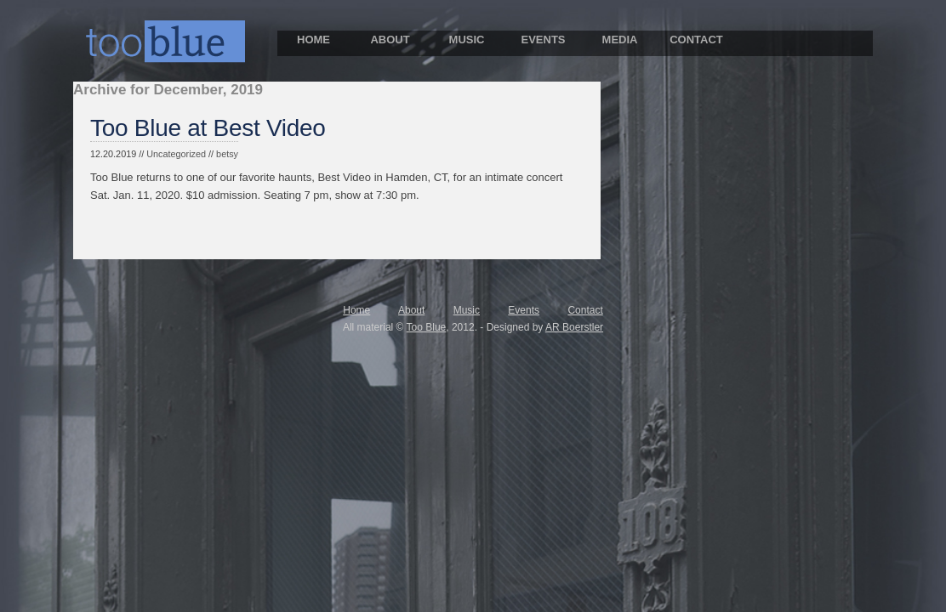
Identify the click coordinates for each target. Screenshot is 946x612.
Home (356, 310)
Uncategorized (176, 154)
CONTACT (696, 39)
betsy (227, 154)
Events (523, 310)
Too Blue (427, 327)
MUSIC (467, 39)
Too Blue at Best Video (208, 128)
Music (466, 310)
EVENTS (543, 39)
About (411, 310)
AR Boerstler (574, 327)
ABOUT (389, 39)
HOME (313, 39)
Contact (584, 310)
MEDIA (620, 39)
